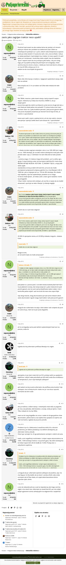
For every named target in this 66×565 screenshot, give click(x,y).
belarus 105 (9, 136)
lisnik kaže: (22, 366)
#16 (62, 484)
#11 (62, 363)
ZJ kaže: (21, 453)
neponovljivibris (7, 40)
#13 (62, 403)
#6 (62, 214)
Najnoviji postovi (8, 513)
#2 (62, 76)
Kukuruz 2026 (9, 536)
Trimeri (7, 542)
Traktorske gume (11, 522)
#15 (62, 449)
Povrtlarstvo (9, 519)
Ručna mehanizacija (11, 546)
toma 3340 (9, 413)
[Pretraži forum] (63, 10)
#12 (62, 384)
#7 (62, 261)
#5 (62, 187)
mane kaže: (22, 244)
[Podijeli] (60, 44)
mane (9, 85)
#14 (62, 424)
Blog (24, 10)
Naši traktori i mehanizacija (13, 526)
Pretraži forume (14, 13)
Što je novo (13, 10)
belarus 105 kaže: (24, 265)
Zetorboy (9, 372)
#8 (62, 304)
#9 (62, 324)
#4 (62, 127)
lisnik (9, 353)
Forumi (4, 10)
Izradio (49, 557)
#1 (62, 44)
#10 (62, 343)
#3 (62, 95)
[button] (18, 10)
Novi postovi (4, 13)
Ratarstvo (8, 540)
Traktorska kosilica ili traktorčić (15, 529)
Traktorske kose (10, 533)
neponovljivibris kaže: (25, 130)
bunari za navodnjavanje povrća (15, 515)
